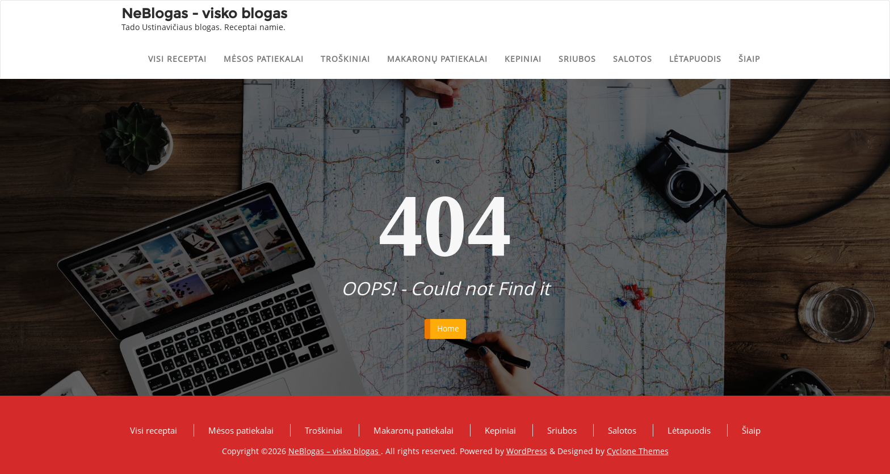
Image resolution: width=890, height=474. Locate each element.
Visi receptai (177, 58)
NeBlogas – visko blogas (334, 451)
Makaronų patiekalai (437, 58)
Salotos (632, 58)
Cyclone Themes (638, 451)
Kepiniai (523, 58)
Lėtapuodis (695, 58)
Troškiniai (345, 58)
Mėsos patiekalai (264, 58)
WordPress (526, 451)
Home (448, 328)
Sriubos (577, 58)
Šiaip (749, 58)
